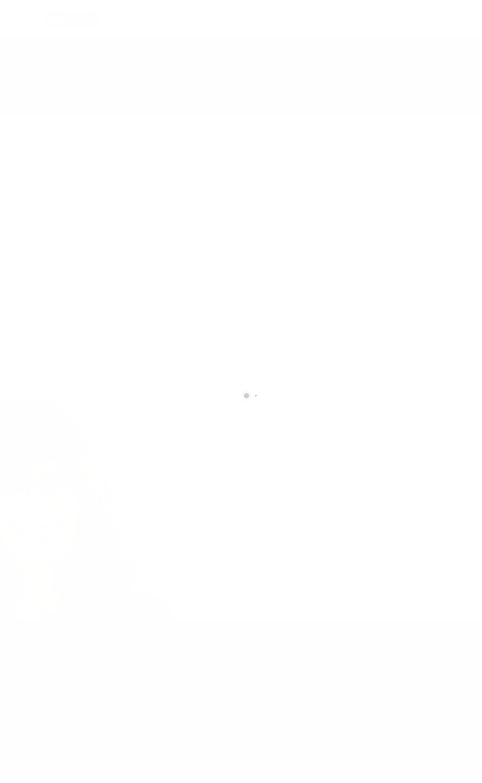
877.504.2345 (420, 21)
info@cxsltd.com (345, 21)
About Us (293, 52)
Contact (332, 52)
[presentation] (312, 553)
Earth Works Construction (228, 52)
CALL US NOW (418, 14)
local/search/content (94, 85)
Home (58, 52)
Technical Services (150, 52)
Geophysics (95, 52)
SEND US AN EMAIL (341, 14)
